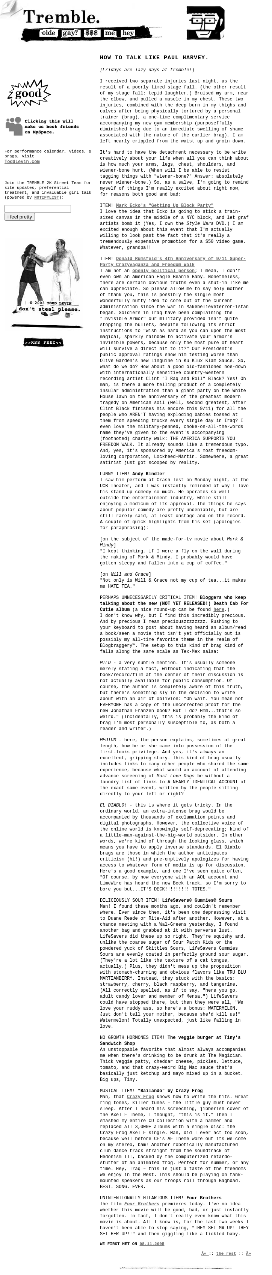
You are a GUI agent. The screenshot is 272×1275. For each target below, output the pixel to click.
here (218, 609)
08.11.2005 (152, 1244)
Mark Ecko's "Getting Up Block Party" (164, 205)
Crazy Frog (140, 1097)
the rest (226, 1253)
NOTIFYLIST (46, 197)
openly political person (163, 271)
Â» (248, 1253)
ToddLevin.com (22, 162)
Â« (205, 1253)
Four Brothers (142, 1204)
